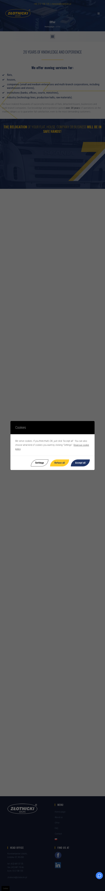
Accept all (80, 462)
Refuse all (59, 462)
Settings (39, 462)
